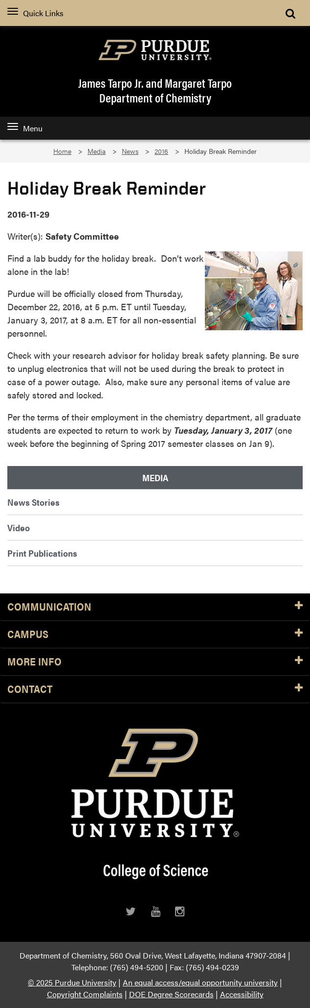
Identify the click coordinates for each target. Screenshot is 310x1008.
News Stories (33, 502)
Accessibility (242, 994)
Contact (155, 689)
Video (18, 527)
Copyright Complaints (85, 994)
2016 (161, 151)
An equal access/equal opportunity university (200, 982)
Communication (155, 607)
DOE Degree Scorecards (171, 994)
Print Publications (42, 553)
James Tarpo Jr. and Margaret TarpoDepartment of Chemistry (155, 90)
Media (97, 151)
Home (62, 151)
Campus (155, 634)
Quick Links (35, 13)
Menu (25, 128)
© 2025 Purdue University (72, 982)
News (130, 151)
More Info (155, 662)
